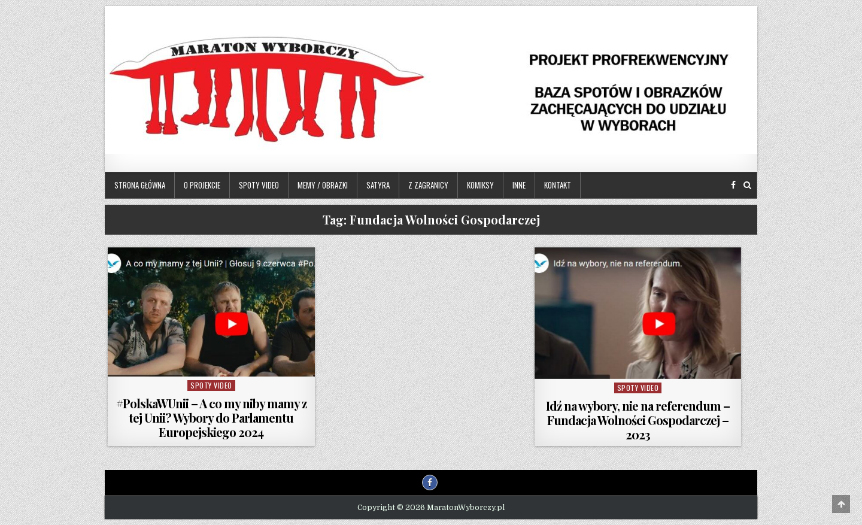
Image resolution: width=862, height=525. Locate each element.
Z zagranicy (428, 185)
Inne (519, 185)
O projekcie (202, 185)
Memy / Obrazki (323, 185)
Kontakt (557, 185)
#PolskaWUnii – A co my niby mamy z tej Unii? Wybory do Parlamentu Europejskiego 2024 (211, 417)
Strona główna (139, 185)
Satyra (378, 185)
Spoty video (259, 185)
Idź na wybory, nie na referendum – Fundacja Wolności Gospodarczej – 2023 (638, 419)
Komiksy (480, 185)
